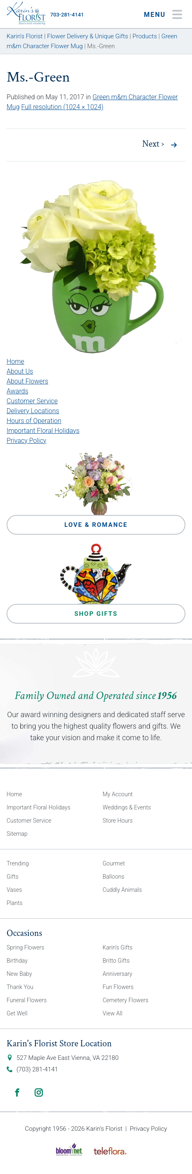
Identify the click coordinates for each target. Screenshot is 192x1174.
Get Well (17, 1013)
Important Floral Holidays (43, 431)
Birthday (17, 960)
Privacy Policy (26, 440)
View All (112, 1013)
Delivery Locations (33, 411)
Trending (18, 863)
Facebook (17, 1092)
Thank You (20, 987)
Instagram (39, 1092)
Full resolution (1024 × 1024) (62, 107)
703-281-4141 (67, 15)
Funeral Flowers (27, 1000)
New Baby (19, 974)
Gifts (13, 876)
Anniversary (117, 974)
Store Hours (118, 820)
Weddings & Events (127, 807)
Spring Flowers (25, 947)
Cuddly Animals (122, 889)
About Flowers (27, 381)
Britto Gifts (116, 960)
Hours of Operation (34, 421)
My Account (118, 794)
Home (15, 361)
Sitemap (17, 833)
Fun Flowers (118, 987)
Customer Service (32, 401)
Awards (17, 391)
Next (153, 144)
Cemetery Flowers (125, 1000)
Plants (15, 903)
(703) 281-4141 (37, 1069)
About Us (20, 371)
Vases (14, 889)
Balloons (113, 876)
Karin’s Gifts (118, 947)
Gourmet (114, 863)
